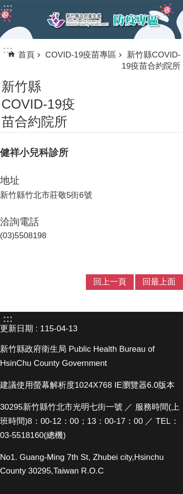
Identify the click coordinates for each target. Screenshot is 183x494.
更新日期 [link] (16, 328)
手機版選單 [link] (15, 19)
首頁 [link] (26, 54)
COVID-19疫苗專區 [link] (80, 54)
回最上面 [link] (159, 281)
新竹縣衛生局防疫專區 (103, 19)
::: (8, 49)
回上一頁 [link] (109, 281)
